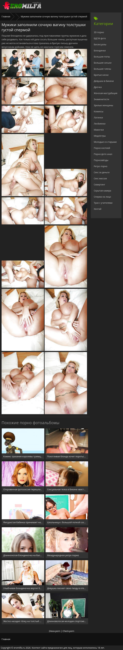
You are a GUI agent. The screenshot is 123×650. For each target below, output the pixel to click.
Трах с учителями (103, 202)
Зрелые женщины (103, 105)
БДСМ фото (100, 38)
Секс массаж (100, 178)
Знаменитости (101, 99)
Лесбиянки (99, 123)
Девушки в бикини (104, 80)
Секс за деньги (102, 172)
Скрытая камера (102, 190)
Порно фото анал (103, 154)
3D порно (99, 32)
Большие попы (102, 56)
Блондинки (100, 50)
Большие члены (102, 68)
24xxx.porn (54, 631)
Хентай (97, 208)
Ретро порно (100, 166)
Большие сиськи (103, 62)
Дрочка (98, 87)
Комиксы (98, 111)
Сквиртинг (99, 184)
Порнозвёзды (101, 160)
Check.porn (68, 631)
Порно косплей (102, 147)
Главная (6, 16)
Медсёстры (100, 135)
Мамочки (99, 129)
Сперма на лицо (102, 196)
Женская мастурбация (105, 93)
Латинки (98, 117)
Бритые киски (101, 74)
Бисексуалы (100, 44)
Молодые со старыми (105, 141)
